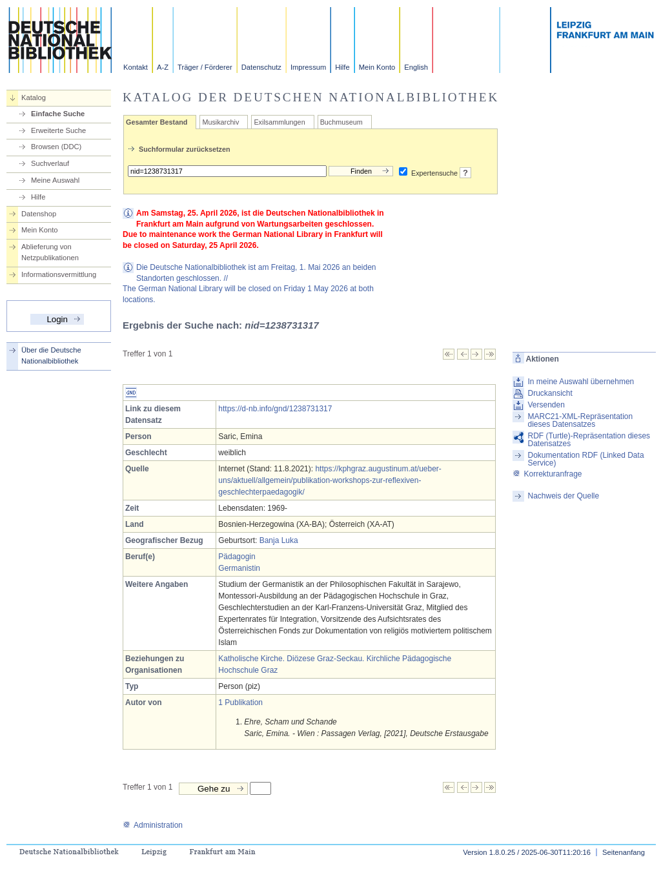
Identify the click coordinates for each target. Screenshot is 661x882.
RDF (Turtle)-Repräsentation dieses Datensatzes (588, 439)
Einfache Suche (58, 114)
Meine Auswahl (55, 180)
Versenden (545, 404)
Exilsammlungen (279, 122)
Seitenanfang (623, 852)
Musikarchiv (220, 122)
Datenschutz (261, 67)
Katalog (33, 97)
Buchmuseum (341, 122)
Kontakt (135, 67)
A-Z (162, 67)
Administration (153, 825)
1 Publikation (240, 702)
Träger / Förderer (205, 67)
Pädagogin (236, 556)
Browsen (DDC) (56, 146)
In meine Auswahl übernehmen (580, 381)
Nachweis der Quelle (563, 495)
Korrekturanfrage (547, 473)
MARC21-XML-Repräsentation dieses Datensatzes (580, 420)
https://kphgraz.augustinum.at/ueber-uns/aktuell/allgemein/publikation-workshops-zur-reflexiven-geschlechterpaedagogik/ (330, 480)
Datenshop (38, 214)
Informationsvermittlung (58, 274)
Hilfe (342, 67)
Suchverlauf (50, 163)
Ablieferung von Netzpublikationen (50, 252)
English (416, 67)
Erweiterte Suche (58, 130)
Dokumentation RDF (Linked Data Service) (585, 459)
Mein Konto (377, 67)
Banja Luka (278, 540)
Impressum (308, 67)
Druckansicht (549, 393)
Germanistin (239, 568)
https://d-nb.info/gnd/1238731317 (275, 408)
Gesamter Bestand (156, 122)
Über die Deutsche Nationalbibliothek (51, 355)
